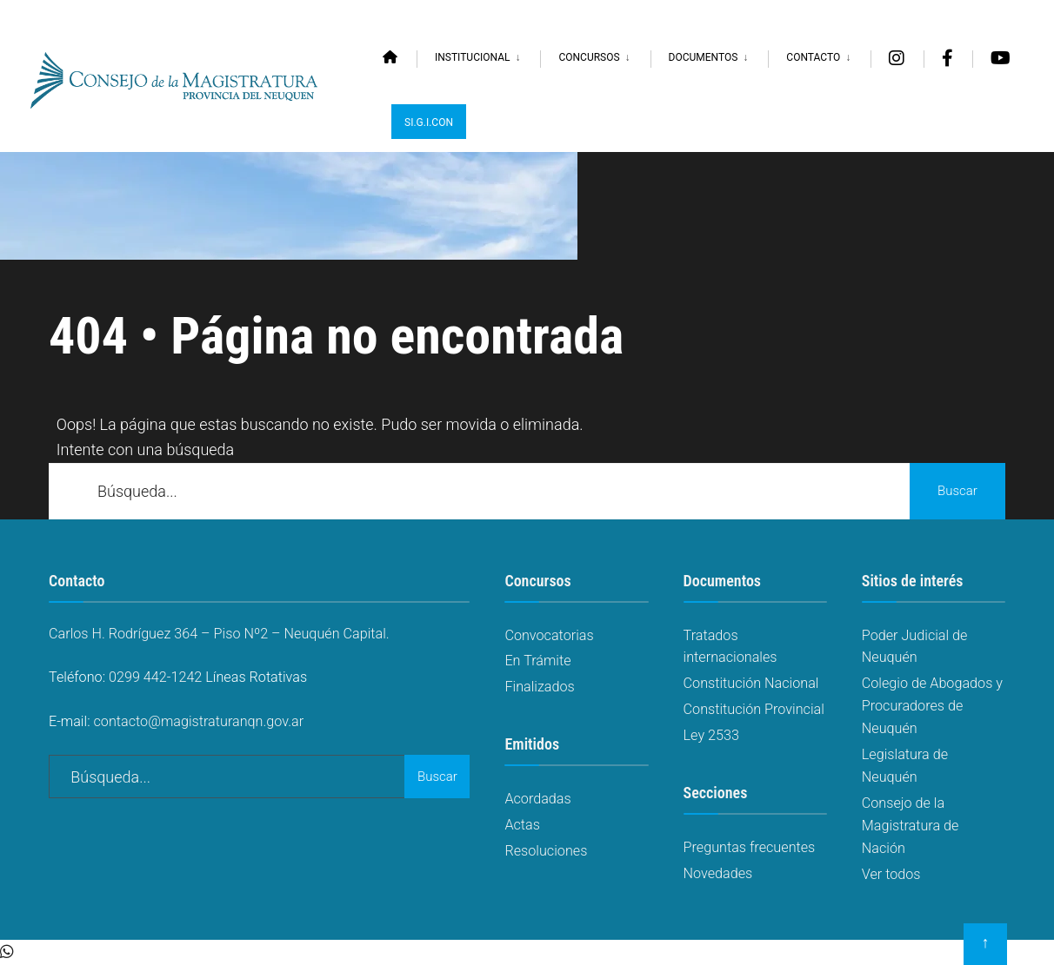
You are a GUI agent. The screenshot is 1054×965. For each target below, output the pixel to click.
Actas (522, 824)
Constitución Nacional (751, 683)
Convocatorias (548, 635)
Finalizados (539, 686)
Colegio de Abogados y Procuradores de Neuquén (932, 706)
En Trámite (537, 660)
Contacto (813, 57)
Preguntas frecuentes (750, 847)
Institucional (472, 57)
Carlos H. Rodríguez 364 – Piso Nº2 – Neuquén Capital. (219, 633)
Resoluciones (545, 851)
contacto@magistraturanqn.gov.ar (199, 721)
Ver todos (891, 874)
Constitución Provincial (754, 709)
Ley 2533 (711, 735)
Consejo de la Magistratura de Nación (910, 825)
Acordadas (537, 798)
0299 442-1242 (155, 677)
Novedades (718, 873)
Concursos (588, 57)
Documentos (703, 57)
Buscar (957, 491)
